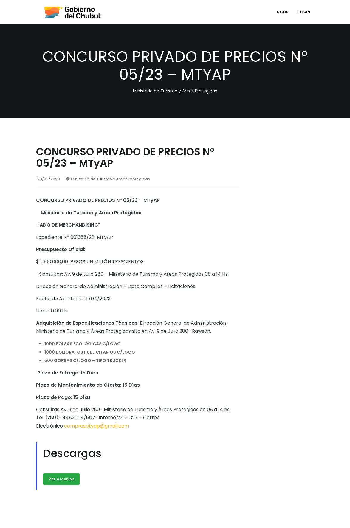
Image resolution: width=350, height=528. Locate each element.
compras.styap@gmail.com (96, 425)
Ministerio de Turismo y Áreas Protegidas (108, 179)
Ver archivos (61, 478)
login (304, 12)
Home (283, 12)
